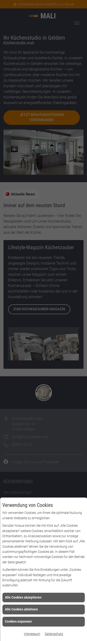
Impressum (32, 634)
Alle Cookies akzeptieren (23, 597)
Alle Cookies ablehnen (21, 609)
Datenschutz (54, 634)
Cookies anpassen (18, 621)
